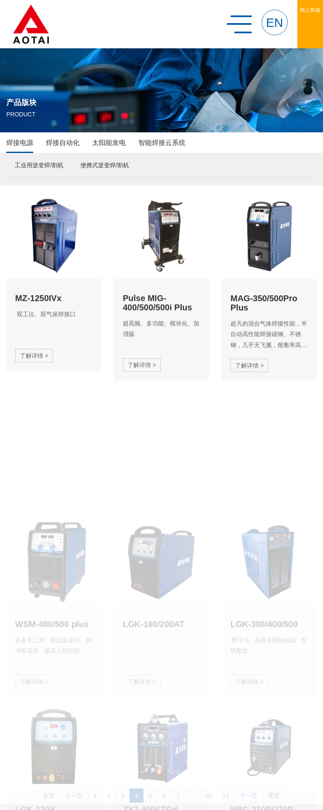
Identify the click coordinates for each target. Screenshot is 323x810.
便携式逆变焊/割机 (104, 165)
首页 (49, 802)
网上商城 (310, 10)
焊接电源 (19, 143)
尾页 (274, 802)
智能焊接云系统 (161, 143)
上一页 (74, 802)
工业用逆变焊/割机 (39, 165)
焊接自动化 (62, 143)
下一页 (248, 802)
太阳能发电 (109, 143)
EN (274, 22)
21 (225, 802)
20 (209, 802)
